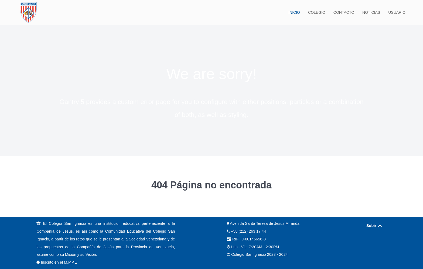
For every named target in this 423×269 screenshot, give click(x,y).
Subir (374, 225)
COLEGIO (316, 12)
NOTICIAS (371, 12)
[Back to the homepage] (28, 12)
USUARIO (396, 12)
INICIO (294, 12)
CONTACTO (343, 12)
